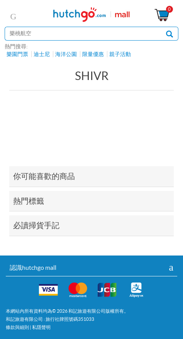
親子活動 (120, 54)
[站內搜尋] (83, 34)
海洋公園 (66, 54)
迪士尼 (42, 54)
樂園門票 (17, 54)
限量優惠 (93, 54)
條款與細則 (17, 327)
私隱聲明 (41, 327)
